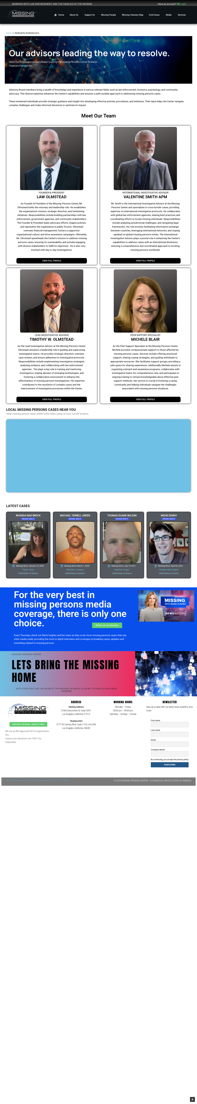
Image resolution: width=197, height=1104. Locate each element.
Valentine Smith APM (145, 197)
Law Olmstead (51, 197)
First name (155, 720)
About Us (74, 14)
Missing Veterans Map (132, 15)
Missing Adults (28, 519)
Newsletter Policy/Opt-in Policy (56, 780)
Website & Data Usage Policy (17, 780)
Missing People (108, 14)
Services (182, 14)
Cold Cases (154, 14)
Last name (155, 730)
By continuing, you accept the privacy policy (170, 759)
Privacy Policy (36, 780)
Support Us (90, 14)
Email (153, 740)
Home (8, 33)
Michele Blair (145, 339)
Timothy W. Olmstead (52, 339)
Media (169, 14)
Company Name (158, 750)
